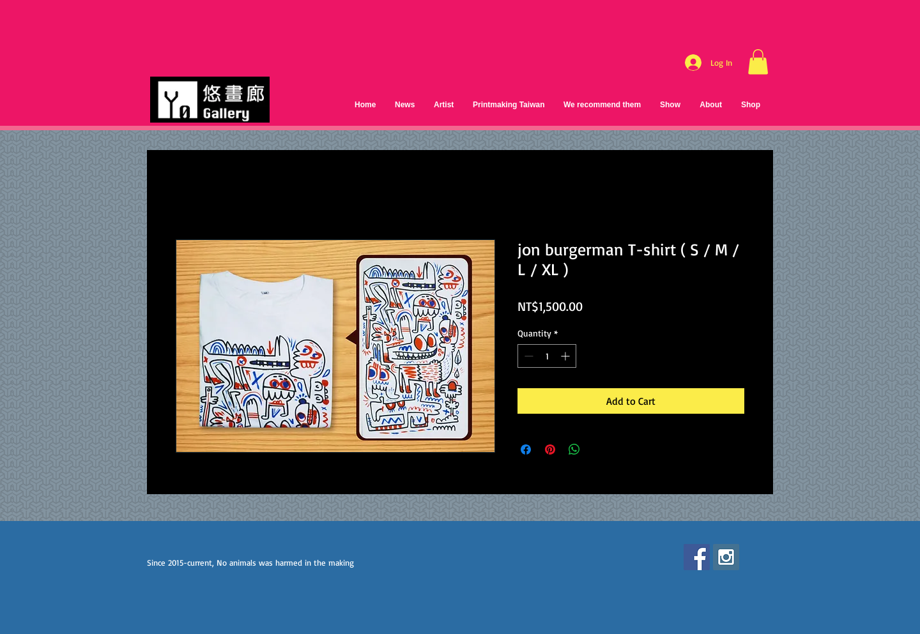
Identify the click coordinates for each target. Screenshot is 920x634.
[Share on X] (598, 449)
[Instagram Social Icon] (726, 557)
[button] (758, 61)
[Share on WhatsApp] (574, 449)
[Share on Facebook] (525, 449)
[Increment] (566, 356)
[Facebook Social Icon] (697, 557)
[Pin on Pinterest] (550, 449)
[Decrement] (527, 356)
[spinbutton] (546, 356)
